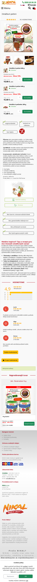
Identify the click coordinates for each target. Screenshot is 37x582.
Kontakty (6, 439)
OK (26, 576)
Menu (5, 8)
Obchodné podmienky (10, 437)
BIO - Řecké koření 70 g (18, 381)
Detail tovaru (29, 424)
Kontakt (33, 5)
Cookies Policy (8, 450)
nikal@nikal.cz (10, 478)
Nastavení (10, 576)
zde (27, 580)
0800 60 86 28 (30, 2)
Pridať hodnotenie (10, 360)
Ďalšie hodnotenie (10, 352)
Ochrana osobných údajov (11, 447)
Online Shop (7, 435)
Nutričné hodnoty (19, 200)
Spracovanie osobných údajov (12, 448)
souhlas (25, 566)
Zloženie (18, 205)
